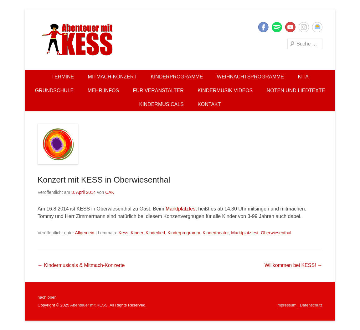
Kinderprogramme (177, 76)
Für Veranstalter (158, 90)
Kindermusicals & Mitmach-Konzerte (81, 265)
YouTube (290, 27)
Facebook (263, 27)
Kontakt (209, 104)
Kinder (137, 232)
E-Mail (317, 27)
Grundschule (54, 90)
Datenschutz (311, 305)
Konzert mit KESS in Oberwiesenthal (104, 179)
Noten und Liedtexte (296, 90)
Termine (62, 76)
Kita (303, 76)
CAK (109, 192)
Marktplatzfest (181, 208)
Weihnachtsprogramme (250, 76)
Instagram (304, 27)
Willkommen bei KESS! (293, 265)
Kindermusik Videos (225, 90)
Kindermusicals (161, 104)
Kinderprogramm (183, 232)
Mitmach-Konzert (112, 76)
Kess (123, 232)
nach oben (47, 297)
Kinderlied (155, 232)
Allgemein (84, 232)
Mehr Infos (103, 90)
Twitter (277, 27)
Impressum (286, 305)
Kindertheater (216, 232)
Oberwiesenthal (276, 232)
